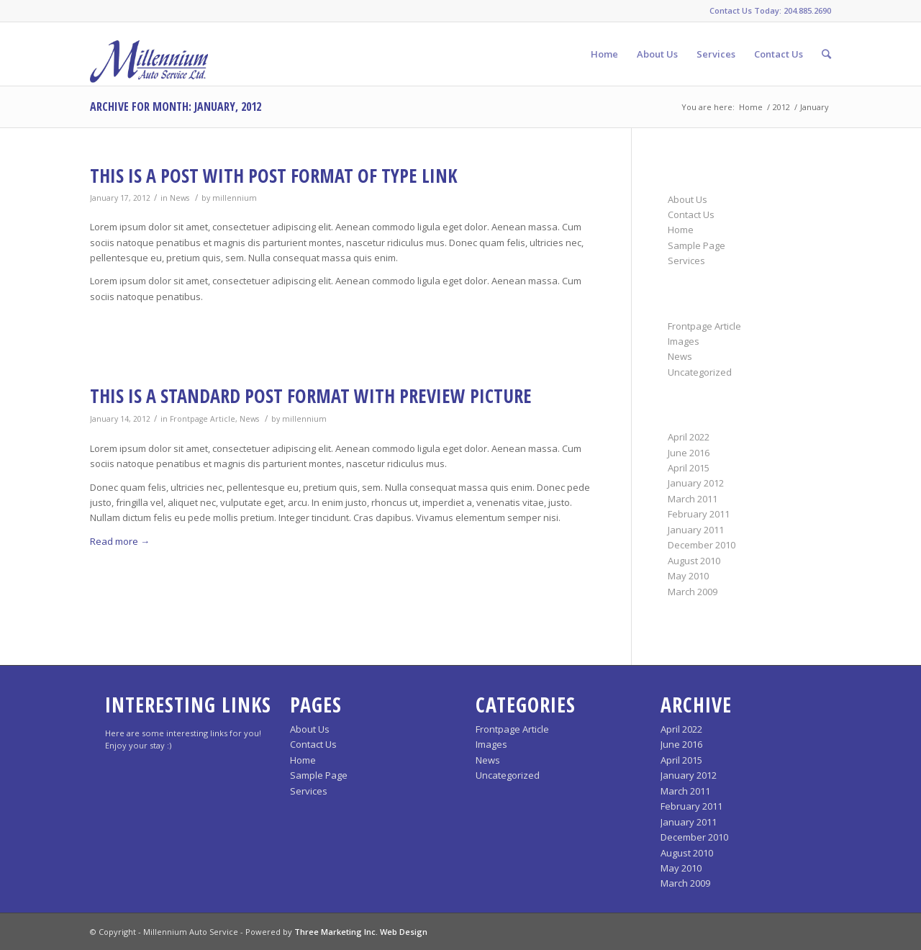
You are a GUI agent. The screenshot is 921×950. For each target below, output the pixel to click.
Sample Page (696, 245)
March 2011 (692, 498)
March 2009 (692, 591)
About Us (687, 199)
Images (683, 341)
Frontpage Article (202, 419)
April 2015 (688, 467)
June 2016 (688, 452)
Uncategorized (700, 372)
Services (686, 260)
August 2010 (694, 560)
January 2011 (696, 529)
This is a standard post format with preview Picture (311, 396)
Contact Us (691, 214)
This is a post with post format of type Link (274, 176)
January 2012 (696, 482)
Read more (120, 541)
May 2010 (688, 575)
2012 (781, 106)
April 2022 (688, 436)
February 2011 (699, 513)
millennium (234, 198)
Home (751, 106)
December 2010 (701, 544)
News (179, 198)
